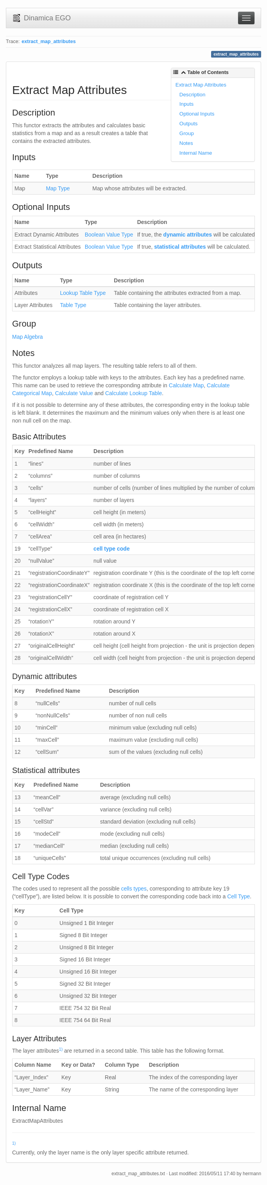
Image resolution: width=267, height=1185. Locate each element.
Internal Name (195, 153)
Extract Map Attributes (201, 85)
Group (186, 133)
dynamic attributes (187, 234)
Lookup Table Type (83, 293)
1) (61, 1049)
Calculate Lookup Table (133, 393)
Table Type (73, 305)
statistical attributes (180, 247)
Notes (186, 143)
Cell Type (238, 896)
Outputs (188, 123)
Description (192, 95)
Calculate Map (186, 385)
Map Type (58, 188)
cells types (134, 888)
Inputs (186, 104)
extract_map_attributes (49, 41)
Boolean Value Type (109, 234)
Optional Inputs (196, 114)
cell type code (111, 549)
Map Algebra (27, 337)
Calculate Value (74, 393)
